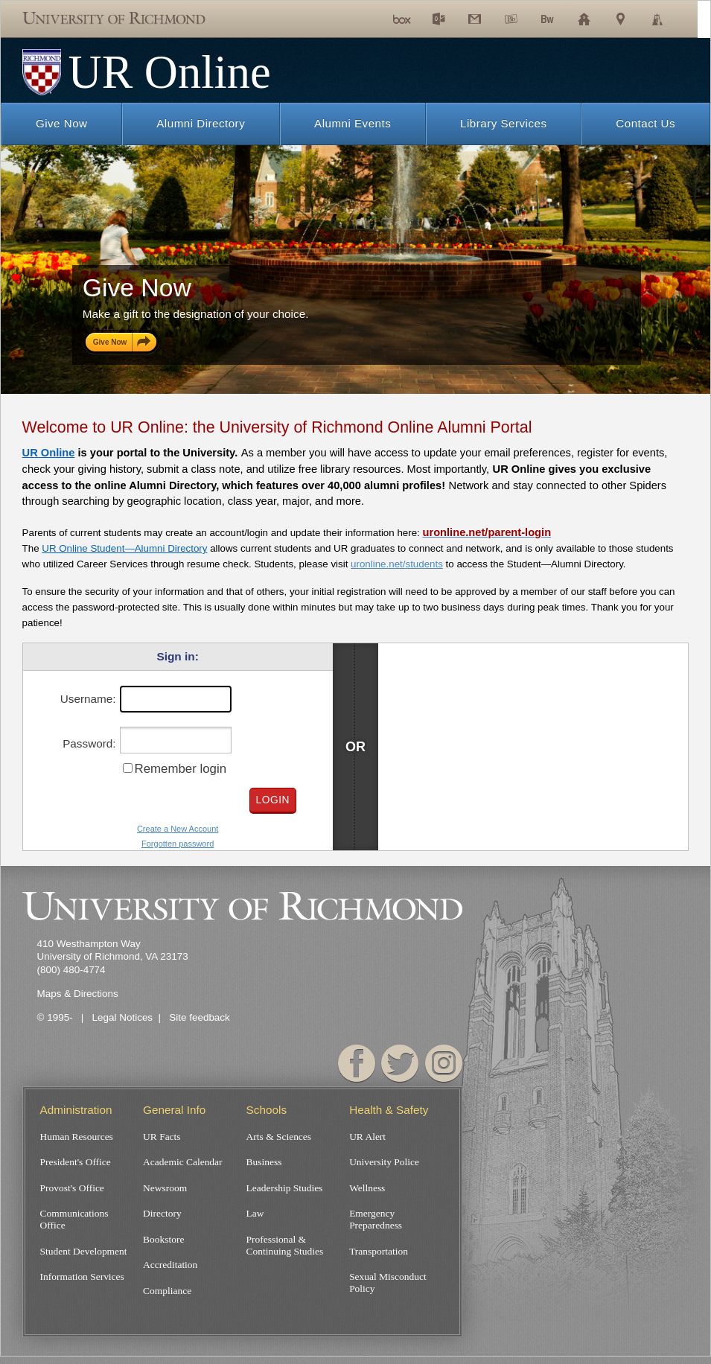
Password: (89, 743)
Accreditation (170, 1270)
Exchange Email (450, 36)
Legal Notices (122, 1017)
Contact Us (645, 123)
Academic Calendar (182, 1163)
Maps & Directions (77, 993)
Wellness (367, 1190)
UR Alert (367, 1136)
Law (255, 1217)
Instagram (443, 1063)
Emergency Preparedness (375, 1222)
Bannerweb (559, 36)
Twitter (400, 1063)
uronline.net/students (397, 564)
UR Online (48, 453)
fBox (408, 36)
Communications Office (74, 1222)
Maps (630, 36)
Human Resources (76, 1136)
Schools (595, 36)
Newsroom (165, 1190)
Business (264, 1163)
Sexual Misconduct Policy (388, 1289)
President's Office (75, 1163)
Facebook (357, 1063)
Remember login (180, 769)
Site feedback (199, 1017)
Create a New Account (177, 829)
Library (668, 36)
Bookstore (163, 1243)
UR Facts (161, 1136)
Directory (162, 1217)
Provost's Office (72, 1190)
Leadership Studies (284, 1190)
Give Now (62, 123)
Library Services (503, 123)
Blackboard (523, 36)
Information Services (82, 1283)
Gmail (485, 36)
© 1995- (56, 1017)
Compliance (167, 1298)
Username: (88, 698)
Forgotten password (177, 843)
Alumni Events (352, 123)
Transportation (378, 1255)
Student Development (83, 1255)
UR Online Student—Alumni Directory (124, 548)
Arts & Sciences (278, 1136)
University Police (384, 1163)
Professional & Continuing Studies (285, 1249)
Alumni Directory (200, 123)
